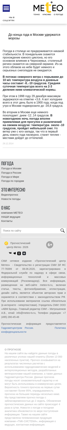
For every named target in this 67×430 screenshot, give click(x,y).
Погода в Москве (11, 168)
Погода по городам (12, 181)
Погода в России (11, 172)
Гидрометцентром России (17, 327)
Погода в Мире (10, 176)
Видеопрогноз (9, 194)
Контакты (7, 221)
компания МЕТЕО (12, 212)
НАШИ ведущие (10, 216)
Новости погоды (11, 199)
